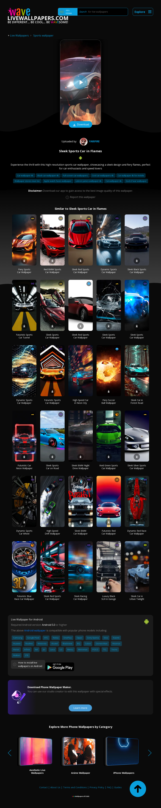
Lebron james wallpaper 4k (89, 181)
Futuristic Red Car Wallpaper (109, 532)
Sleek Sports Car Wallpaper (52, 336)
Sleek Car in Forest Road (136, 401)
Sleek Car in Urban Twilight (137, 597)
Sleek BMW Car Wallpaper (80, 532)
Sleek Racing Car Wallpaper (80, 597)
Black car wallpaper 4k (48, 175)
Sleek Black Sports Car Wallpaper (137, 271)
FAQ (109, 787)
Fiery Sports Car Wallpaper (24, 271)
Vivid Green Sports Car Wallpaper (108, 467)
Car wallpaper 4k (25, 175)
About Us (55, 787)
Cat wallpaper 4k (114, 181)
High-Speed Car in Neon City (80, 401)
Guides (118, 787)
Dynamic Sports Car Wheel (24, 532)
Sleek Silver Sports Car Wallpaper (137, 467)
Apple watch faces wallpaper (58, 181)
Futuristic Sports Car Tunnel (24, 336)
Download (80, 125)
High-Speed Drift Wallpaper (52, 532)
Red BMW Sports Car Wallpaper (52, 271)
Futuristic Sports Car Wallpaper (52, 401)
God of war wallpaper (136, 181)
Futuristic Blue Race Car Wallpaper (24, 597)
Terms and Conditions (75, 787)
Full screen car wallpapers (75, 175)
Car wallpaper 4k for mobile (131, 175)
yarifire (89, 141)
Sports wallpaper (43, 35)
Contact (43, 787)
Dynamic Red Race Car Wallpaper (136, 532)
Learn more (80, 708)
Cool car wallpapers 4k (103, 175)
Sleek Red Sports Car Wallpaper (80, 271)
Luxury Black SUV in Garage (108, 597)
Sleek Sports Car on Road (52, 467)
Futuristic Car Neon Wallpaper (24, 467)
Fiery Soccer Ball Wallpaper (108, 401)
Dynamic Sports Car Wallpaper (109, 271)
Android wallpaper (35, 630)
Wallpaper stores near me (27, 181)
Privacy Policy (96, 787)
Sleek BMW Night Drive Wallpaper (80, 467)
